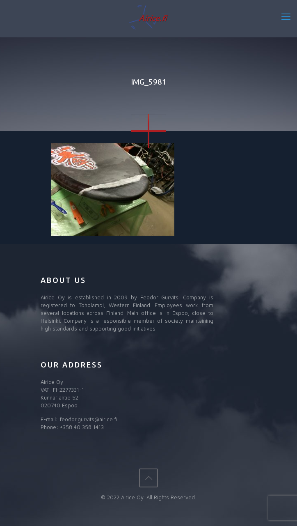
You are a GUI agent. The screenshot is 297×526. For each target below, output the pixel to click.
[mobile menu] (286, 16)
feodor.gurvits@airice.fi (88, 419)
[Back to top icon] (148, 478)
